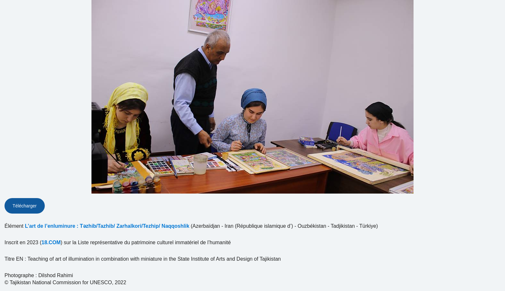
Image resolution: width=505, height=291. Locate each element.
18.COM (51, 242)
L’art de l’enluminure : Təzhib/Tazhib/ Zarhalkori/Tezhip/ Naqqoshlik (107, 226)
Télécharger (25, 205)
